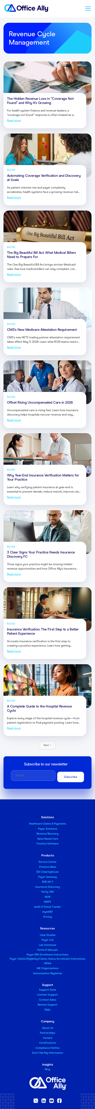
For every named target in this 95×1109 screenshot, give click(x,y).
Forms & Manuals (47, 949)
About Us (47, 1028)
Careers (47, 1038)
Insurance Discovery (47, 886)
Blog (47, 1069)
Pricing (47, 916)
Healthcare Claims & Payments (47, 823)
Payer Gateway (47, 876)
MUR (47, 896)
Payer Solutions (47, 828)
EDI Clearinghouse (47, 871)
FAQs (47, 1009)
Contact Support (47, 994)
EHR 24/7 (47, 881)
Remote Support (47, 1004)
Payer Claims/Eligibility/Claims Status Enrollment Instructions (47, 958)
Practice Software (47, 843)
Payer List (47, 939)
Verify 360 (47, 891)
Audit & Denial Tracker (47, 906)
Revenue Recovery (48, 833)
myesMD (47, 911)
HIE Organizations (47, 968)
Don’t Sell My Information (47, 1052)
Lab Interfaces (47, 945)
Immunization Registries (47, 973)
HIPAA (47, 963)
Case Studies (47, 935)
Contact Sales (47, 999)
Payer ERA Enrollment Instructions (47, 954)
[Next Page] (47, 745)
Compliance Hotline (47, 1047)
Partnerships (47, 1032)
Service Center (47, 861)
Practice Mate (47, 867)
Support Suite (47, 989)
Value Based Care (47, 838)
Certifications (47, 1042)
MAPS (47, 901)
